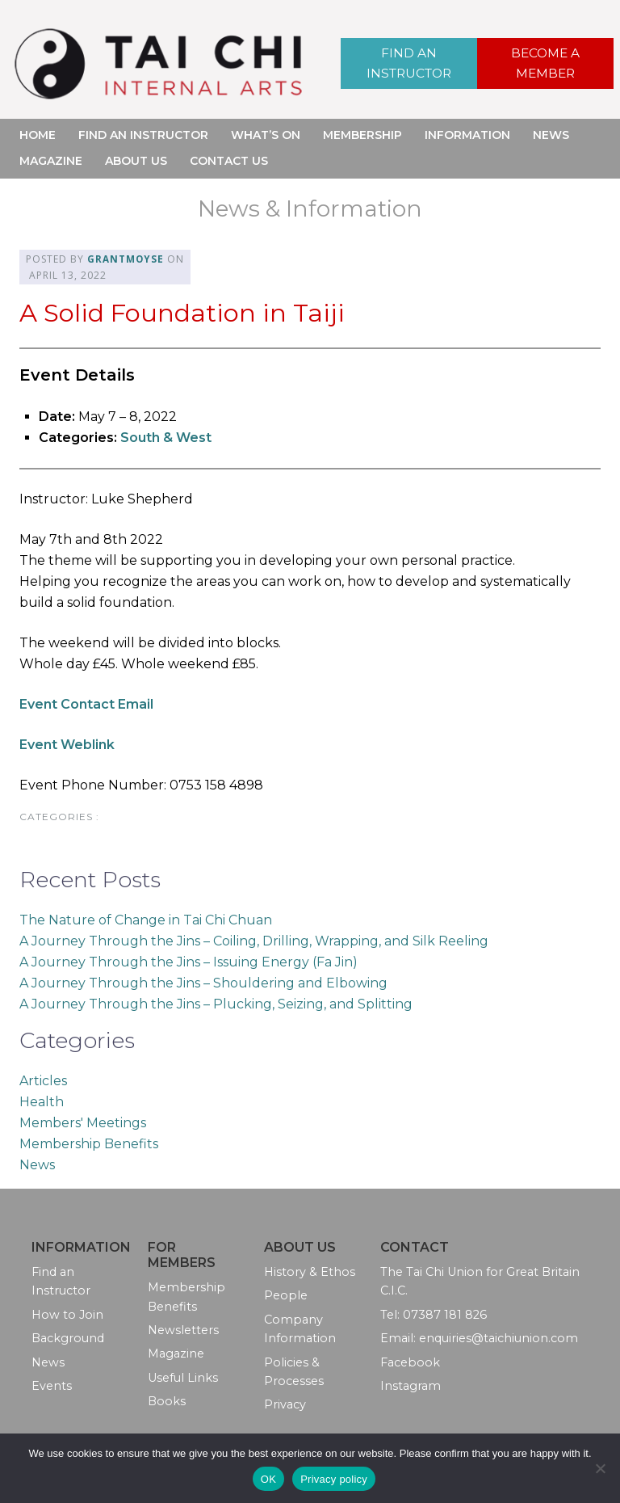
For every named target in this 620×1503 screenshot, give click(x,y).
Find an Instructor (408, 62)
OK (268, 1479)
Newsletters (183, 1330)
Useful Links (183, 1377)
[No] (600, 1468)
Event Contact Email (86, 704)
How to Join (67, 1314)
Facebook (410, 1361)
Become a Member (545, 62)
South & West (166, 437)
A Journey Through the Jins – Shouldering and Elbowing (203, 982)
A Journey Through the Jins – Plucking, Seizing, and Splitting (216, 1003)
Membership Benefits (88, 1143)
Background (67, 1338)
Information (467, 135)
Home (37, 135)
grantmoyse (126, 259)
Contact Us (229, 161)
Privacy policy (333, 1479)
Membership (362, 135)
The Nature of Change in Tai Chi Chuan (145, 919)
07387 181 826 (445, 1314)
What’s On (265, 135)
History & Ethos (309, 1272)
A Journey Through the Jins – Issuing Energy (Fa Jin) (188, 961)
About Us (136, 161)
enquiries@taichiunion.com (498, 1338)
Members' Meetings (82, 1122)
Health (41, 1101)
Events (51, 1386)
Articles (43, 1080)
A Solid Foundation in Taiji (185, 311)
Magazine (50, 161)
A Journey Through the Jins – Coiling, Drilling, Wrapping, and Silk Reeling (253, 940)
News (551, 135)
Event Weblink (67, 744)
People (286, 1295)
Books (167, 1401)
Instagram (410, 1386)
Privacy (285, 1404)
